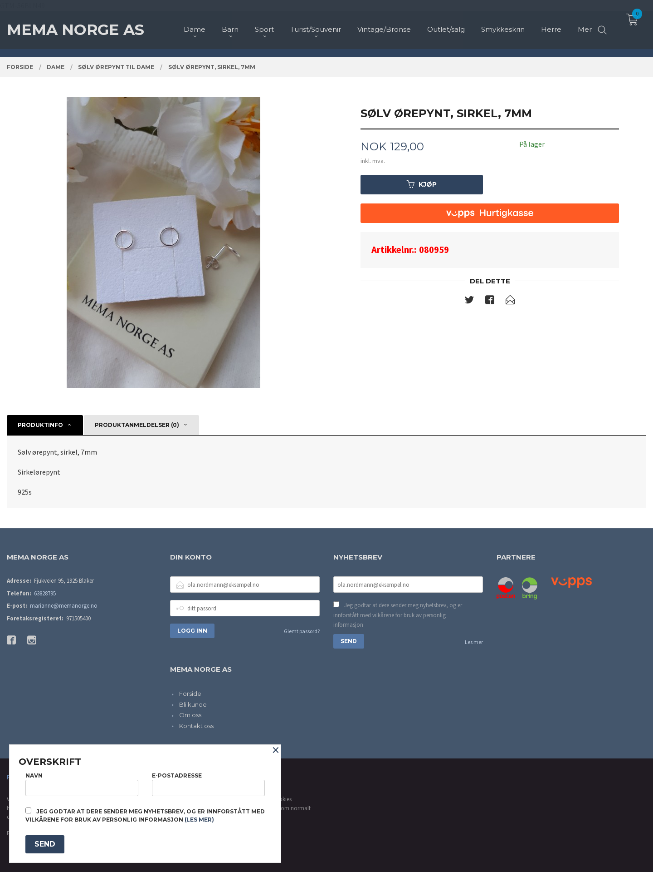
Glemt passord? (302, 631)
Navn (81, 784)
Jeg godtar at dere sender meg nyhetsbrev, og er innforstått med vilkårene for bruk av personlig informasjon (397, 615)
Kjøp (422, 184)
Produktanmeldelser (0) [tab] (137, 424)
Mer (585, 23)
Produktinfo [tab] (40, 424)
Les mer (474, 642)
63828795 (45, 593)
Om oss (190, 714)
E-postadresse (208, 784)
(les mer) (199, 819)
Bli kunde (193, 704)
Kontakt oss (196, 725)
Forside (190, 693)
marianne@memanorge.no (63, 605)
